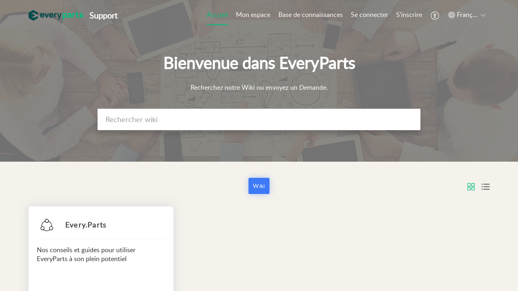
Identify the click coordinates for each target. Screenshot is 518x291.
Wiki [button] (259, 186)
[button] (435, 15)
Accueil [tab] (217, 14)
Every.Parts (85, 225)
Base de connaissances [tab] (310, 14)
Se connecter (369, 14)
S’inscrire (409, 14)
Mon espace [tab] (253, 14)
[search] (259, 119)
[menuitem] (369, 15)
